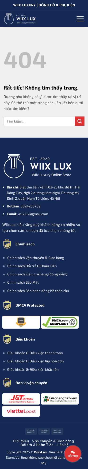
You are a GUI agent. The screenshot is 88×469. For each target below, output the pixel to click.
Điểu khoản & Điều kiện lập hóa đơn (35, 361)
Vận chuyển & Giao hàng (53, 441)
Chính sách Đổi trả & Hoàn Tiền (32, 266)
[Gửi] (79, 121)
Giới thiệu (21, 441)
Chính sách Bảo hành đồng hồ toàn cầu (38, 291)
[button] (80, 18)
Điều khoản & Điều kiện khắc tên (33, 369)
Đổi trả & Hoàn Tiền (37, 445)
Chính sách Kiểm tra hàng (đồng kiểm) (37, 274)
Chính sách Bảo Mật (23, 282)
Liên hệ (63, 445)
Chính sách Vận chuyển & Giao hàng (35, 257)
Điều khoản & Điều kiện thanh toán (35, 353)
